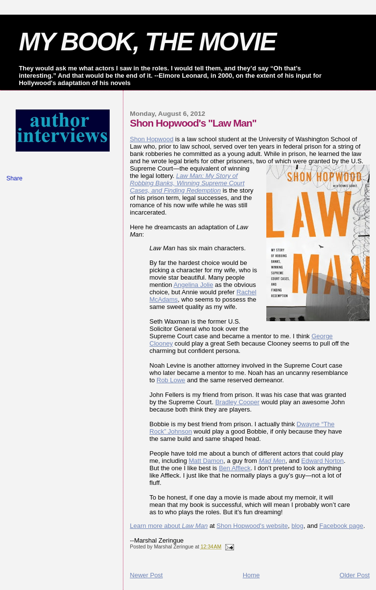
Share (14, 178)
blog (297, 525)
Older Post (355, 575)
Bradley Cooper (237, 402)
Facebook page (341, 525)
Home (251, 575)
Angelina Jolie (193, 284)
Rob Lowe (171, 380)
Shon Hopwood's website (252, 525)
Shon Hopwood (151, 139)
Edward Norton (322, 460)
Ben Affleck (235, 468)
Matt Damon (206, 460)
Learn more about (169, 525)
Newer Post (146, 575)
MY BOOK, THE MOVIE (147, 41)
